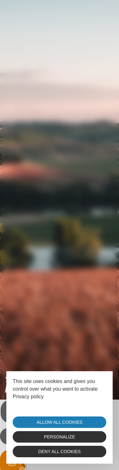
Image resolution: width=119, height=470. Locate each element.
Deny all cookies (59, 451)
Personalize (59, 436)
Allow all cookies (59, 422)
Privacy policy (28, 396)
